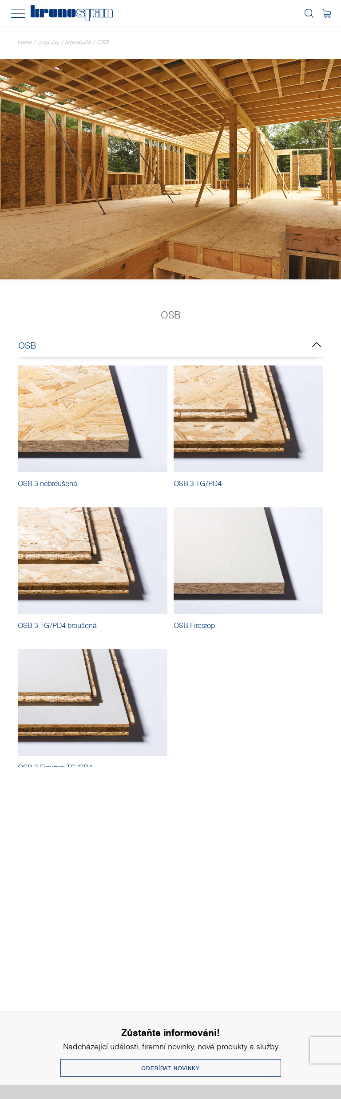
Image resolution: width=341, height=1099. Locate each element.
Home (25, 42)
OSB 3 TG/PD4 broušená (57, 625)
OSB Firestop (194, 625)
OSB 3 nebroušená (47, 483)
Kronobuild (78, 42)
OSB (103, 42)
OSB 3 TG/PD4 (198, 483)
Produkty (48, 42)
